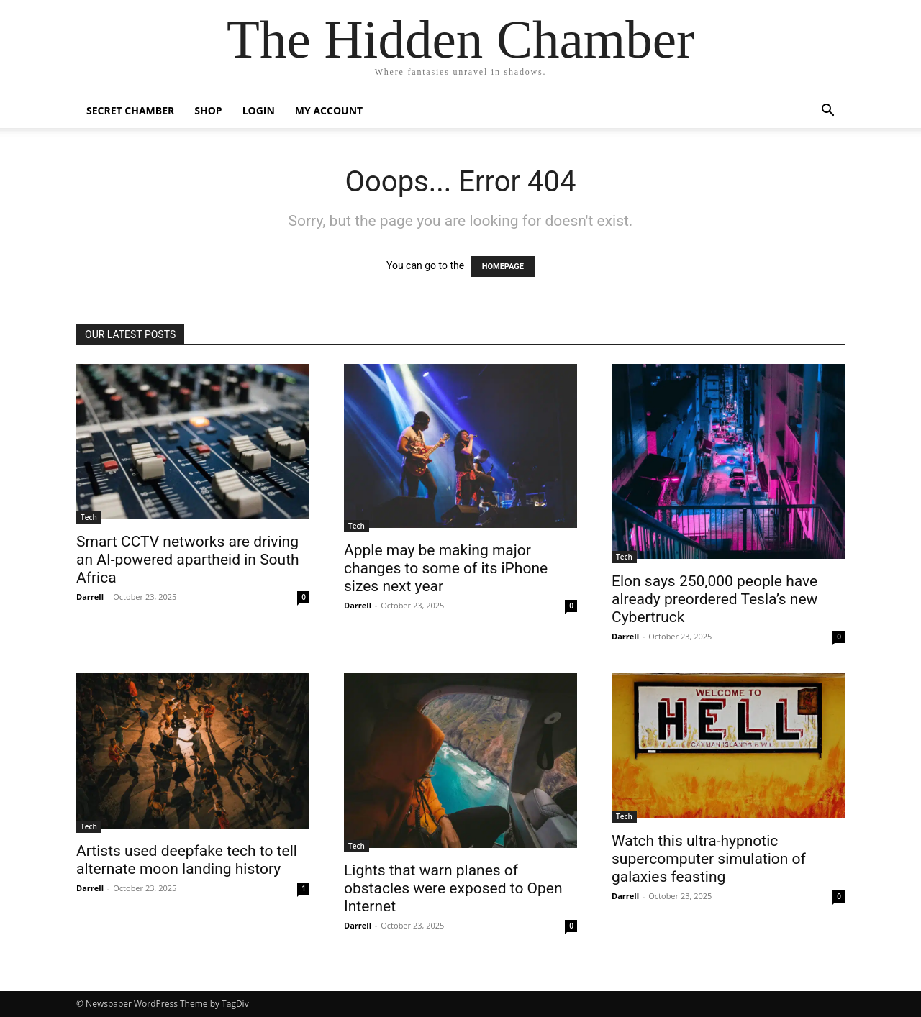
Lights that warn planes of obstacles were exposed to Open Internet (453, 888)
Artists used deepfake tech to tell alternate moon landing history (186, 859)
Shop (208, 110)
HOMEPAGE (503, 266)
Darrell (90, 596)
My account (329, 110)
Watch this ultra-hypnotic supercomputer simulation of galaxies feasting (709, 858)
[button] (827, 112)
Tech (89, 517)
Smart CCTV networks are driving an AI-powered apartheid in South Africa (187, 559)
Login (258, 110)
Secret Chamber (130, 110)
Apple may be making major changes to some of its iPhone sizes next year (446, 568)
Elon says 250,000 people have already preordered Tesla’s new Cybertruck (714, 599)
